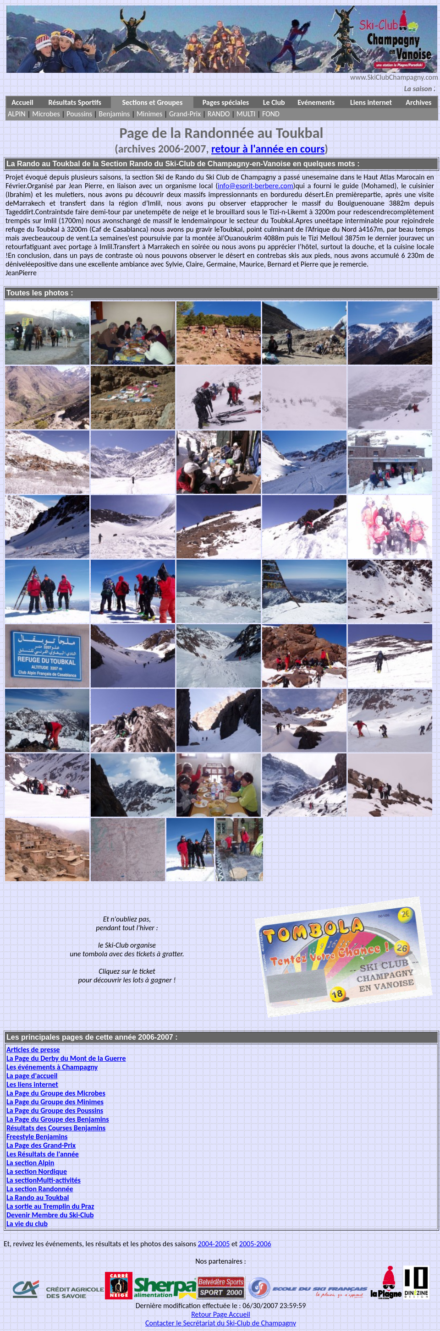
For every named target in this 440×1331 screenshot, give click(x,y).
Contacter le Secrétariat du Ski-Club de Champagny (220, 1323)
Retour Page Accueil (220, 1314)
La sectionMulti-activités (43, 1180)
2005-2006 (255, 1243)
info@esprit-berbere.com (255, 185)
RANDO (219, 113)
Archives (418, 102)
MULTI (245, 113)
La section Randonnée (39, 1188)
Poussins (79, 113)
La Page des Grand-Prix (41, 1145)
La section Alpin (30, 1162)
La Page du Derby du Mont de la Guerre (66, 1058)
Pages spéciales (226, 102)
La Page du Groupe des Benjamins (57, 1119)
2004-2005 (214, 1243)
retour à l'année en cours (267, 148)
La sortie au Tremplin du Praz (50, 1206)
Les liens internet (32, 1084)
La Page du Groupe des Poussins (54, 1110)
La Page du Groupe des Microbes (55, 1093)
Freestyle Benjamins (36, 1136)
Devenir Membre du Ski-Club (50, 1215)
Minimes (149, 113)
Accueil (22, 102)
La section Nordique (36, 1171)
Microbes (46, 113)
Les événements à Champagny (52, 1067)
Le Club (274, 102)
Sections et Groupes (152, 102)
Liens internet (371, 102)
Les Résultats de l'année (42, 1154)
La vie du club (27, 1223)
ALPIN (17, 113)
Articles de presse (33, 1049)
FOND (271, 113)
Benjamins (114, 113)
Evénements (316, 102)
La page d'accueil (32, 1075)
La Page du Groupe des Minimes (55, 1101)
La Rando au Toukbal (37, 1197)
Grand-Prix (185, 113)
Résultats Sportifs (74, 102)
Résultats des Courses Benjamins (55, 1128)
